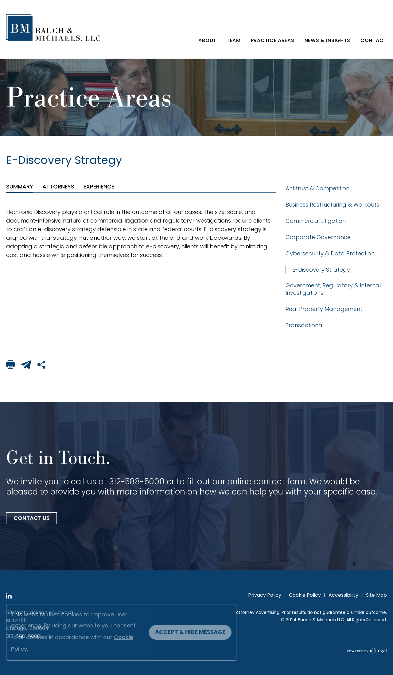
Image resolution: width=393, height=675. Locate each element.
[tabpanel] (141, 233)
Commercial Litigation (316, 220)
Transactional (305, 325)
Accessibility (343, 595)
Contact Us (32, 519)
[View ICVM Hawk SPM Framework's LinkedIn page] (9, 596)
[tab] (19, 186)
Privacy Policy (264, 595)
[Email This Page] (26, 365)
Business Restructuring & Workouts (332, 204)
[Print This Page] (10, 365)
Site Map (376, 595)
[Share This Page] (41, 365)
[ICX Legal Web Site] (196, 652)
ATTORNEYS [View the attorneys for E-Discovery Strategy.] (58, 186)
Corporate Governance (318, 237)
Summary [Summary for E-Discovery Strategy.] (19, 186)
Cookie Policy (305, 595)
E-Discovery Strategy (321, 269)
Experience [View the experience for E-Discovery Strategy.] (99, 186)
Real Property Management (324, 308)
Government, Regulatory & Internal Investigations (333, 289)
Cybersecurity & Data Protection (330, 253)
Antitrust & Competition (317, 188)
